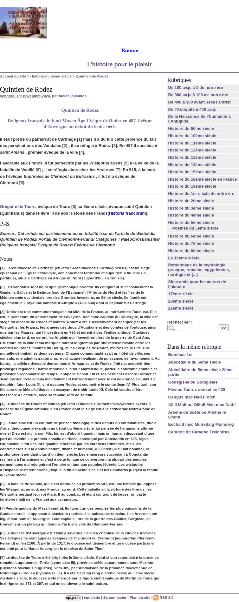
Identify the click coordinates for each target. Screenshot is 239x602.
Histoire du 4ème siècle (191, 215)
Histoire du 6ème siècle (191, 236)
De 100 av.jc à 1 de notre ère (195, 87)
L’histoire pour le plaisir (119, 64)
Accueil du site (13, 76)
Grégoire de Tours (18, 206)
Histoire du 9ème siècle (191, 128)
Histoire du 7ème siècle (191, 243)
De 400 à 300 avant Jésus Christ (199, 102)
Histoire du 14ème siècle (192, 164)
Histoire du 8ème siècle (191, 250)
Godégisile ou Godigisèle (192, 382)
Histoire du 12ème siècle (192, 150)
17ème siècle (180, 293)
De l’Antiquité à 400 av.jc (192, 109)
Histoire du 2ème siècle (191, 200)
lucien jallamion (73, 96)
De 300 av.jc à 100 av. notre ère (198, 94)
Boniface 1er (180, 354)
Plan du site (140, 597)
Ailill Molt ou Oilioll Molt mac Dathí (202, 404)
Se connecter (114, 597)
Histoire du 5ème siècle (51, 76)
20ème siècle (180, 301)
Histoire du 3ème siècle (191, 208)
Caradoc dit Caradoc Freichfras (198, 432)
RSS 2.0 (163, 597)
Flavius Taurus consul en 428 (196, 389)
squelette (92, 597)
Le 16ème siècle (183, 258)
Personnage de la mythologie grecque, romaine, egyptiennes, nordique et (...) (199, 270)
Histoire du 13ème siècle (192, 157)
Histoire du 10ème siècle (192, 135)
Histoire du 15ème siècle (192, 172)
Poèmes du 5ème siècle (195, 228)
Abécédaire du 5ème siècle (194, 362)
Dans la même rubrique (194, 347)
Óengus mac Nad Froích (192, 397)
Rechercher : (179, 322)
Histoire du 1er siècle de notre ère (201, 193)
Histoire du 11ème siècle (192, 143)
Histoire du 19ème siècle (192, 186)
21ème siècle (180, 308)
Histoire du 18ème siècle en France (202, 179)
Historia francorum (127, 213)
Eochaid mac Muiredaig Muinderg (201, 424)
